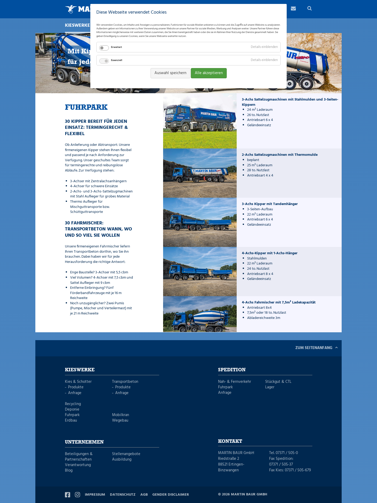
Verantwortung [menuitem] (78, 465)
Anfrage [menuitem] (74, 393)
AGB (144, 495)
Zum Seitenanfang (313, 348)
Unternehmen (84, 442)
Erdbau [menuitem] (71, 420)
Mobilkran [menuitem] (120, 415)
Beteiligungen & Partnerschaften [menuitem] (79, 456)
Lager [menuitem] (269, 387)
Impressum (95, 495)
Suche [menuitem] (309, 9)
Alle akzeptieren (209, 73)
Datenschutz (123, 495)
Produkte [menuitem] (76, 387)
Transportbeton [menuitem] (125, 382)
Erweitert (116, 47)
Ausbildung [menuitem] (121, 459)
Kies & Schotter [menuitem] (78, 382)
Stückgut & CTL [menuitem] (278, 382)
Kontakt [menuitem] (293, 9)
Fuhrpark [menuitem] (72, 415)
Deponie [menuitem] (72, 409)
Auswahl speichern (170, 73)
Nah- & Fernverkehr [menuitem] (234, 382)
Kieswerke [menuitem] (80, 25)
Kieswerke (80, 370)
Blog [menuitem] (69, 470)
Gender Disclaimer (170, 495)
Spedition (232, 370)
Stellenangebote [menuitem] (126, 454)
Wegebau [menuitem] (120, 420)
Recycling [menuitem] (73, 404)
